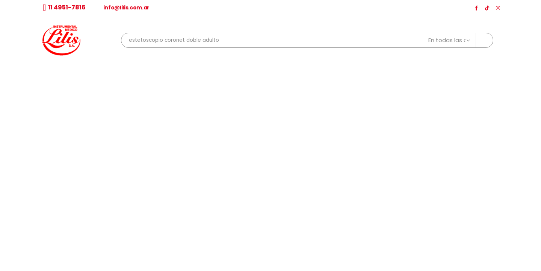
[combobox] (307, 40)
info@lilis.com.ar (126, 7)
